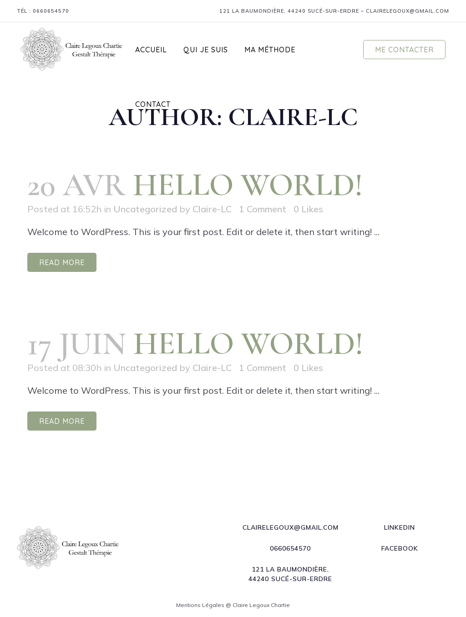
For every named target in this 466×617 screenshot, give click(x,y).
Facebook (399, 548)
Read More (62, 262)
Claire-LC (212, 209)
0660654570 (51, 11)
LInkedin (399, 527)
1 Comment (262, 209)
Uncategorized (145, 209)
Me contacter (404, 49)
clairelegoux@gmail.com (407, 11)
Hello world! (248, 185)
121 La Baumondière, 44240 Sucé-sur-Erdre (289, 11)
